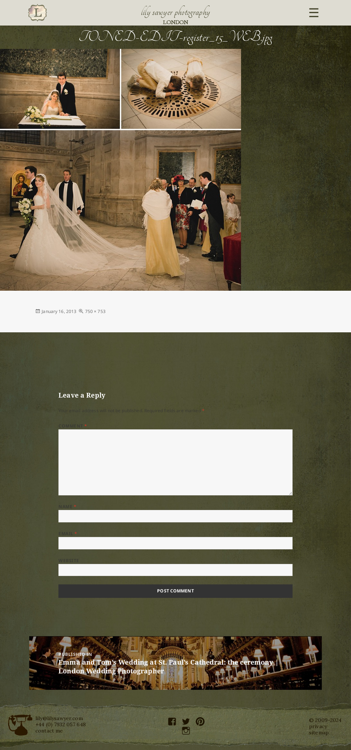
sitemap (319, 732)
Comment (72, 426)
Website (68, 560)
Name (67, 506)
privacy (318, 726)
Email (67, 533)
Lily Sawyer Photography (175, 12)
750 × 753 (95, 311)
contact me (49, 730)
